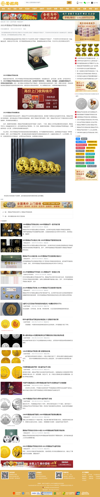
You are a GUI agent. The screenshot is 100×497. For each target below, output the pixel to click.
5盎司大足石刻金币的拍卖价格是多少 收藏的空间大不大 (42, 304)
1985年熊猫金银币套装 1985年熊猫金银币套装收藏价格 (42, 414)
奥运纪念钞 (84, 138)
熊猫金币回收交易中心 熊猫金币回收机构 (20, 212)
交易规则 (98, 476)
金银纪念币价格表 (28, 274)
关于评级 (90, 474)
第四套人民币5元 (90, 150)
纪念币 (49, 9)
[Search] (46, 2)
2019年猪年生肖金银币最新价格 (86, 68)
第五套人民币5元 (80, 150)
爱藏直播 (91, 478)
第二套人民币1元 (90, 163)
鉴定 (96, 9)
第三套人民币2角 (80, 160)
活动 (14, 9)
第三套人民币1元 (90, 157)
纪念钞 (27, 9)
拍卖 (78, 9)
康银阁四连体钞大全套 (81, 144)
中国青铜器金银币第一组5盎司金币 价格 (37, 367)
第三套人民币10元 (90, 154)
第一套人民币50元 (92, 166)
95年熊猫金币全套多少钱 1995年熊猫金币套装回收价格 (42, 240)
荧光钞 (77, 138)
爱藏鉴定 (84, 478)
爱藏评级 (84, 476)
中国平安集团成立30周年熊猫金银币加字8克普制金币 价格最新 (44, 383)
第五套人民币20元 (80, 147)
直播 (84, 9)
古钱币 (34, 9)
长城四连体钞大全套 (92, 141)
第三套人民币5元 (80, 157)
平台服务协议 (97, 474)
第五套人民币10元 (91, 147)
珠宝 (61, 9)
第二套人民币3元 (90, 160)
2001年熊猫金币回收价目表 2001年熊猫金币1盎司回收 (42, 446)
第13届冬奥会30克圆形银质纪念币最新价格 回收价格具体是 (43, 335)
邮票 (55, 9)
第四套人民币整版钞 (80, 141)
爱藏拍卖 (91, 476)
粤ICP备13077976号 (54, 489)
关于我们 (84, 474)
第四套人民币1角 (80, 154)
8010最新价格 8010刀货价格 (16, 216)
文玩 (73, 9)
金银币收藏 (13, 21)
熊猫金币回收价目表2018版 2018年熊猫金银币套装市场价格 (44, 430)
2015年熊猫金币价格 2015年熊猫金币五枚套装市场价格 (42, 288)
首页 (3, 9)
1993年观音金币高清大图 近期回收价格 (36, 351)
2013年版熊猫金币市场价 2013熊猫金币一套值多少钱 (41, 272)
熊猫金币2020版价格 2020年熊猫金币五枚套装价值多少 (42, 256)
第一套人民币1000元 (81, 166)
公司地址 (84, 480)
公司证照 (98, 478)
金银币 (42, 9)
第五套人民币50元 (93, 144)
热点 (9, 9)
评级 (90, 9)
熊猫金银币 (20, 21)
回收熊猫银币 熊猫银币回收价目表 (87, 114)
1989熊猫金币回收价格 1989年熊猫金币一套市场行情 (41, 224)
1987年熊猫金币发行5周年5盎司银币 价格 (37, 399)
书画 (67, 9)
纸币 (20, 9)
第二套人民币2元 (80, 163)
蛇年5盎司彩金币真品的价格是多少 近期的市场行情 (40, 319)
